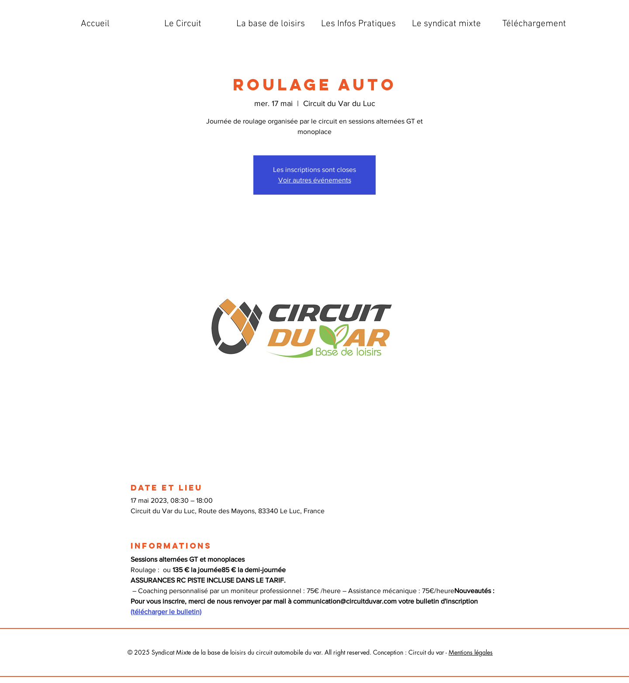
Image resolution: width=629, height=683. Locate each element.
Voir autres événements (314, 180)
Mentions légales (471, 652)
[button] (183, 24)
